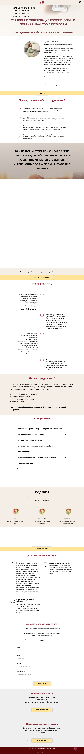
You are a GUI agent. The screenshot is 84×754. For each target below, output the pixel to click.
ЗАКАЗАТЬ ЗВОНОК (44, 684)
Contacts (49, 748)
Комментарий (21, 671)
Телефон (20, 663)
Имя (18, 655)
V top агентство (32, 748)
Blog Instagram (41, 748)
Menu (54, 748)
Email (18, 647)
